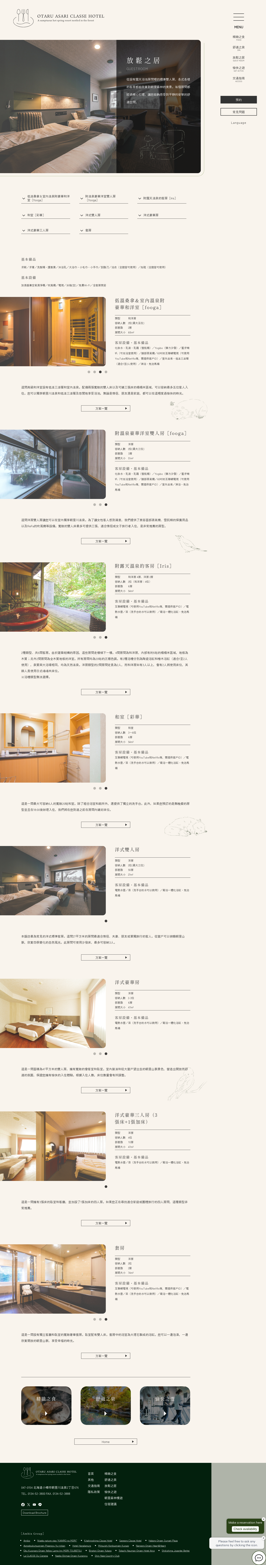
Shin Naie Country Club (107, 1555)
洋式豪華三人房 (38, 230)
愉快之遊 (239, 68)
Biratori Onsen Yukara (100, 1550)
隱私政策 (94, 1491)
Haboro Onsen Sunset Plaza (163, 1540)
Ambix (27, 1540)
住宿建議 (110, 1504)
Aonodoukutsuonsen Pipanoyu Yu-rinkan (44, 1545)
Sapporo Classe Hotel (130, 1540)
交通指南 (239, 79)
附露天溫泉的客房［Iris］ (160, 198)
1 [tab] (89, 372)
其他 (91, 1479)
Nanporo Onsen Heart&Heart (151, 1545)
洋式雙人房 (92, 215)
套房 (88, 230)
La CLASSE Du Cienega (36, 1555)
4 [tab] (106, 372)
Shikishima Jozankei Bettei (176, 1550)
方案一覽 (101, 408)
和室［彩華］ (36, 215)
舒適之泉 (239, 48)
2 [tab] (95, 372)
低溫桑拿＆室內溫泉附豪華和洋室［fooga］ (48, 198)
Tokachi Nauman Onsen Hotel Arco (137, 1550)
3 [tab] (100, 372)
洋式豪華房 (151, 215)
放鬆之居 (239, 58)
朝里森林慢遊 (113, 1498)
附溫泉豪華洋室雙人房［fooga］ (100, 198)
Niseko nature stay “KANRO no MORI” (57, 1540)
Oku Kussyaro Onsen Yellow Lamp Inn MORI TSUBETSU (53, 1550)
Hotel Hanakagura (81, 1545)
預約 (239, 99)
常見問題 (239, 112)
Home (106, 1441)
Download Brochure (34, 1512)
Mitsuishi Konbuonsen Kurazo (113, 1545)
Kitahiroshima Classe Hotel (98, 1540)
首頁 (91, 1473)
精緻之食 (239, 37)
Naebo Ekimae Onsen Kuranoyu (71, 1555)
